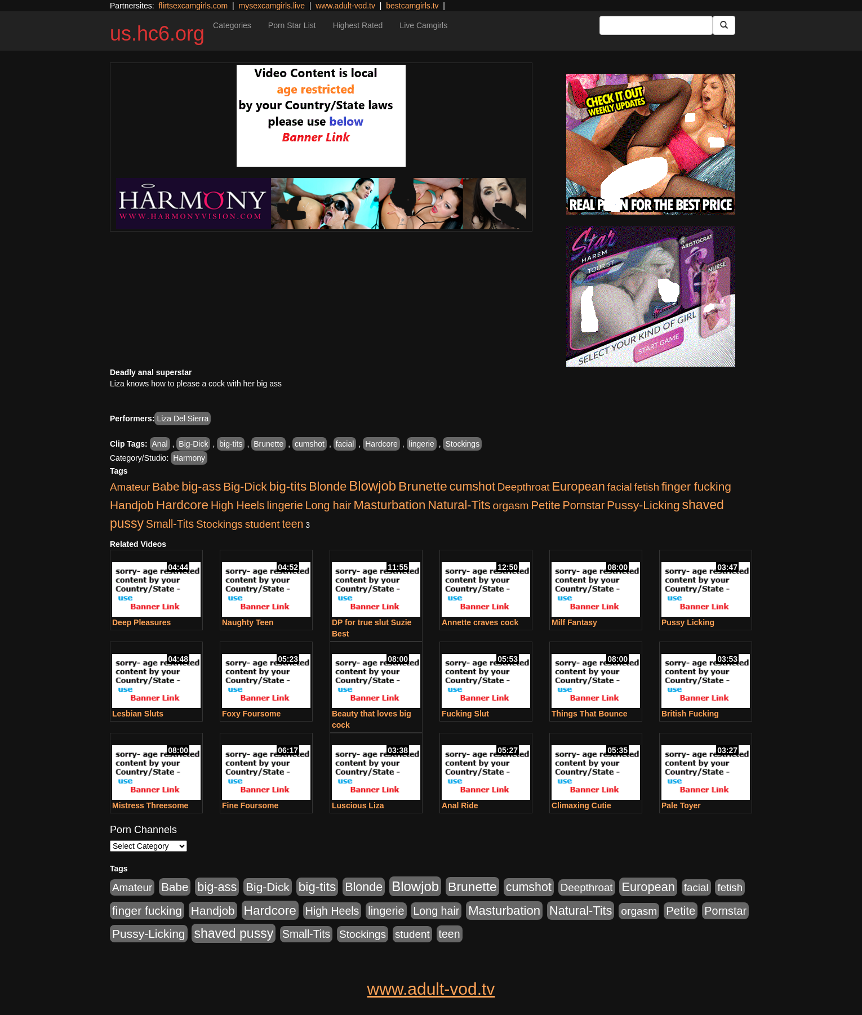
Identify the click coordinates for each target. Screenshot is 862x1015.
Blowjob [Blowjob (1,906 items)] (372, 485)
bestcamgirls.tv (412, 5)
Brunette (268, 443)
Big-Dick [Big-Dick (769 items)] (245, 486)
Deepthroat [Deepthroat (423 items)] (523, 487)
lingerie (421, 443)
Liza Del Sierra (182, 418)
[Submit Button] (724, 25)
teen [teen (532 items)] (292, 524)
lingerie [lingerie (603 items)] (284, 505)
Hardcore (381, 443)
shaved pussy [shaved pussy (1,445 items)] (233, 933)
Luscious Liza (358, 805)
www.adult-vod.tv (345, 5)
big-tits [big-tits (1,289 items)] (288, 486)
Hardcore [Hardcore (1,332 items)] (182, 504)
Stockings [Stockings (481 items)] (219, 524)
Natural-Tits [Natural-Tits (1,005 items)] (459, 505)
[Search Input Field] (656, 25)
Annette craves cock (480, 622)
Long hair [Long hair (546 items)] (328, 505)
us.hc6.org (157, 33)
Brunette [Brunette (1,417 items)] (422, 486)
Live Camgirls (423, 25)
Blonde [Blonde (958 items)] (327, 486)
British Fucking (690, 713)
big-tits (230, 443)
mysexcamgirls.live (271, 5)
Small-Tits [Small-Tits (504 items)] (170, 524)
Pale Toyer (681, 805)
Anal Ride (460, 805)
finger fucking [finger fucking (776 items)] (696, 486)
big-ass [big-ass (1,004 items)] (201, 486)
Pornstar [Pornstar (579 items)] (583, 505)
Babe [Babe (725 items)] (165, 486)
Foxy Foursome (251, 713)
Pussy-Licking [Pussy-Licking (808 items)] (643, 504)
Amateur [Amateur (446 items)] (130, 487)
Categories (232, 25)
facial (345, 443)
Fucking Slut (465, 713)
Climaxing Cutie (581, 805)
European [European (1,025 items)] (578, 486)
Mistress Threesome (150, 805)
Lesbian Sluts (137, 713)
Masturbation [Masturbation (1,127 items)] (389, 505)
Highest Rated (358, 25)
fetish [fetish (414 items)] (646, 487)
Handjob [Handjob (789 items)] (132, 504)
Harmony (189, 457)
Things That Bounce (590, 713)
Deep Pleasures (141, 622)
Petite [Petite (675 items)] (546, 505)
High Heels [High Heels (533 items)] (238, 505)
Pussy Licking (687, 622)
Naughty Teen (248, 622)
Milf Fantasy (574, 622)
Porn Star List (292, 25)
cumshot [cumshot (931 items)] (472, 486)
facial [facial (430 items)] (619, 487)
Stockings (462, 443)
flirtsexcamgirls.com (193, 5)
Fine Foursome (250, 805)
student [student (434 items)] (262, 524)
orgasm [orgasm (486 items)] (511, 505)
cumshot (310, 443)
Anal (160, 443)
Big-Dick (193, 443)
